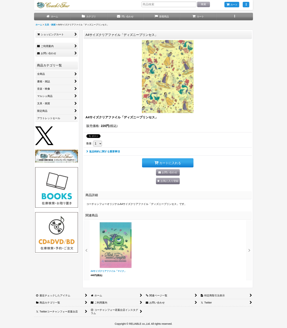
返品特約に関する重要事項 (103, 151)
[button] (246, 4)
